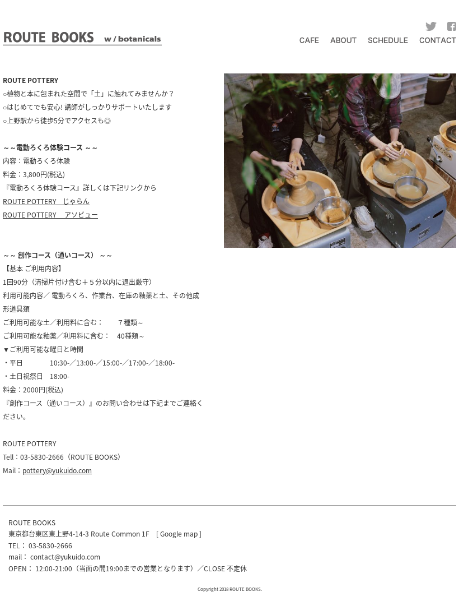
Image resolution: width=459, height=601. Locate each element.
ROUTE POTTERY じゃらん (46, 201)
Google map (179, 534)
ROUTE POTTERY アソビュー (50, 215)
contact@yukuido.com (65, 557)
